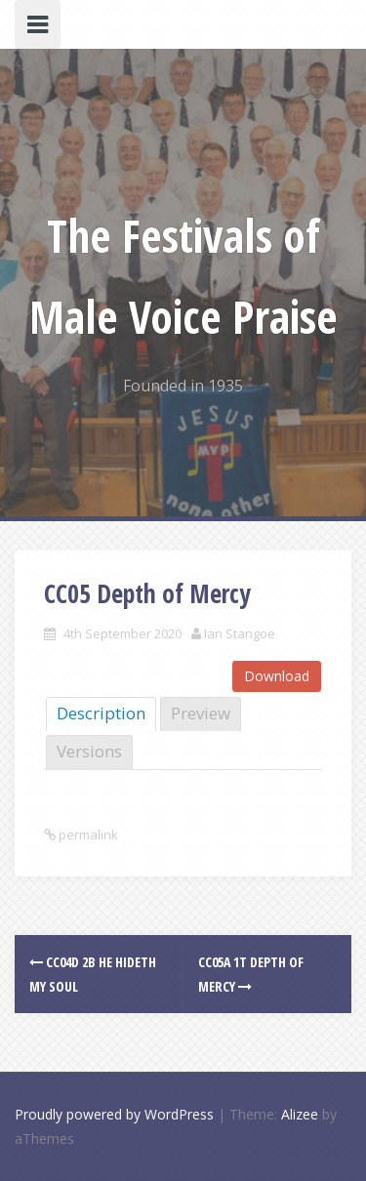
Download (276, 676)
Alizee (299, 1114)
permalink (87, 834)
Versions (89, 751)
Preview (200, 713)
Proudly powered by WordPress (114, 1114)
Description (101, 713)
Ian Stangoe (239, 633)
